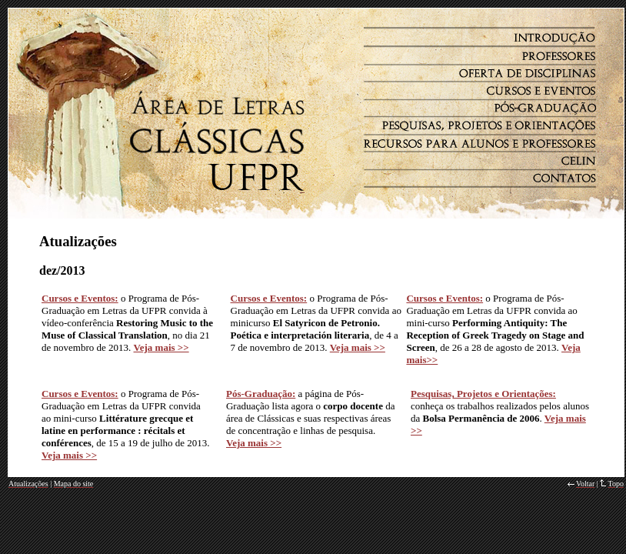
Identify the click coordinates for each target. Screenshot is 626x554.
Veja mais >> (253, 443)
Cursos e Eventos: (80, 298)
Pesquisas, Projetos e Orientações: (483, 393)
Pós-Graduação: (260, 393)
